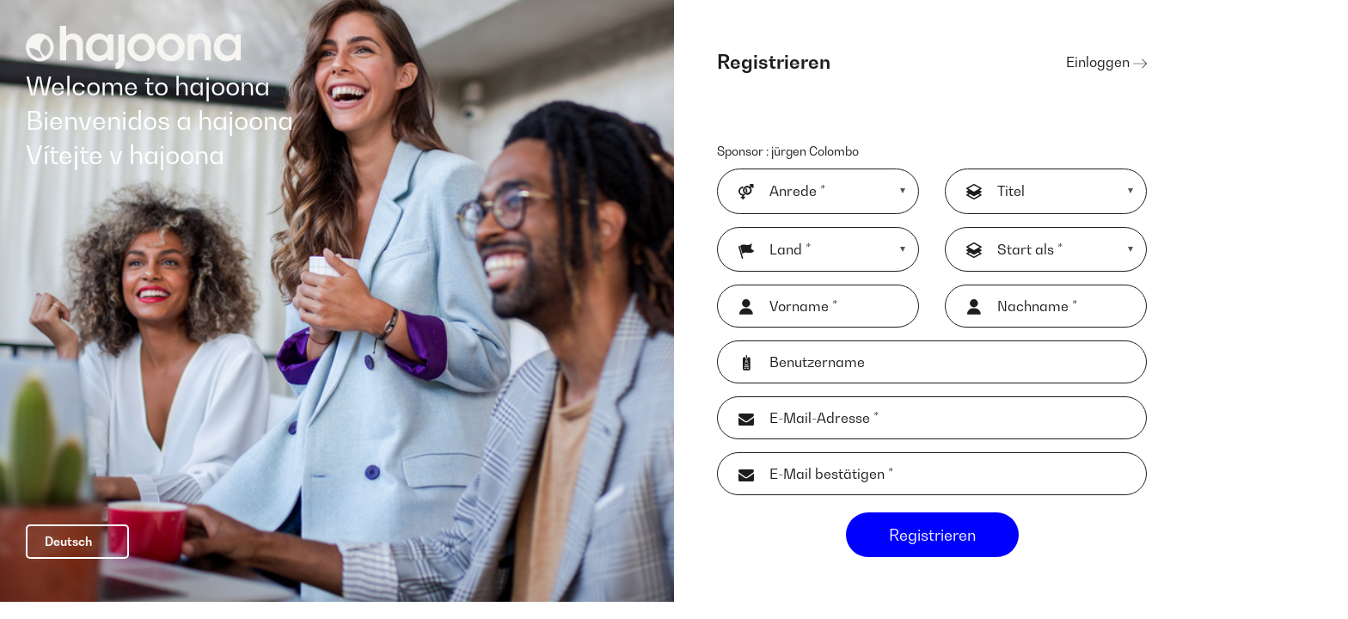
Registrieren (932, 545)
